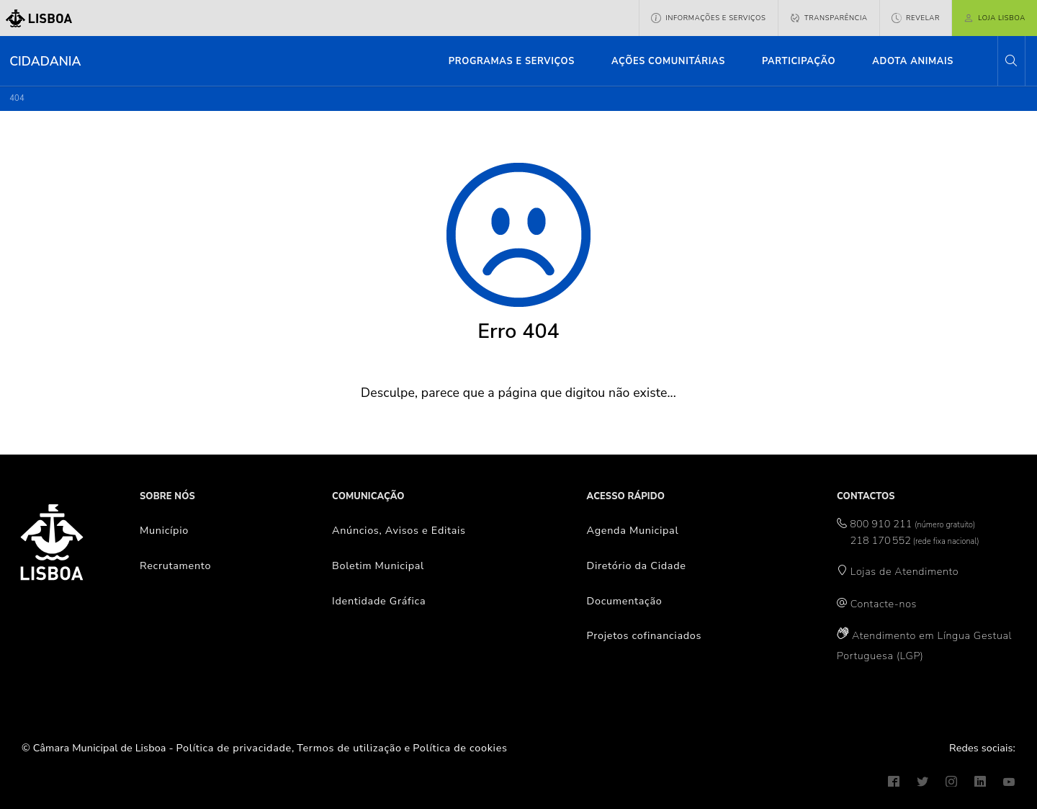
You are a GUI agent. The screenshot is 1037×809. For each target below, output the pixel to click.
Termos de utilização (349, 748)
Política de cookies (460, 748)
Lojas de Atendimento (904, 571)
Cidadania (45, 61)
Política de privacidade (234, 748)
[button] (1011, 61)
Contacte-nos (883, 603)
